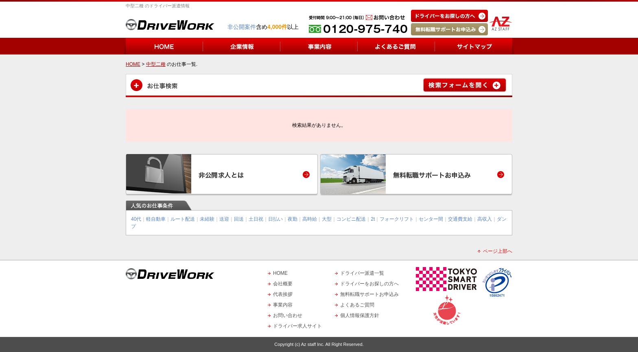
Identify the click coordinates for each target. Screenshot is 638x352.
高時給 (309, 219)
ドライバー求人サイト (297, 326)
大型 (327, 219)
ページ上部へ (497, 251)
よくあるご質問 (357, 305)
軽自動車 (156, 219)
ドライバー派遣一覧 (362, 273)
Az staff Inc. (312, 344)
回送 (239, 219)
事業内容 (283, 305)
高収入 (484, 219)
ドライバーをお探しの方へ (369, 284)
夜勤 (292, 219)
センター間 (431, 219)
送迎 (224, 219)
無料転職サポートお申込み (369, 294)
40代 (136, 219)
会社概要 (283, 284)
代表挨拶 (283, 294)
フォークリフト (397, 219)
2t (373, 219)
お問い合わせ (287, 315)
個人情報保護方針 (359, 315)
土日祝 (256, 219)
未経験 (207, 219)
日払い (275, 219)
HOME (280, 273)
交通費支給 (460, 219)
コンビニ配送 (351, 219)
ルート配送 (182, 219)
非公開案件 (241, 27)
